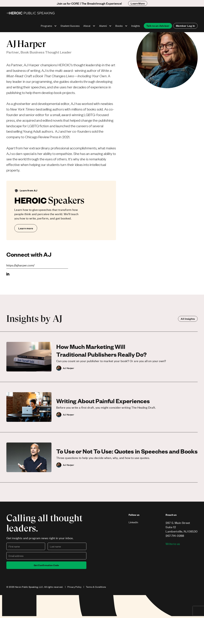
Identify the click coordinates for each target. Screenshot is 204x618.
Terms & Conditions (96, 586)
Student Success (70, 25)
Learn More (138, 3)
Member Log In (185, 25)
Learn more (25, 228)
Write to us (173, 544)
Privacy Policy (74, 586)
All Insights (188, 318)
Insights (135, 25)
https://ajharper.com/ (20, 265)
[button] (49, 26)
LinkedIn (133, 522)
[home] (30, 13)
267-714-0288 (175, 536)
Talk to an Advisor (157, 25)
